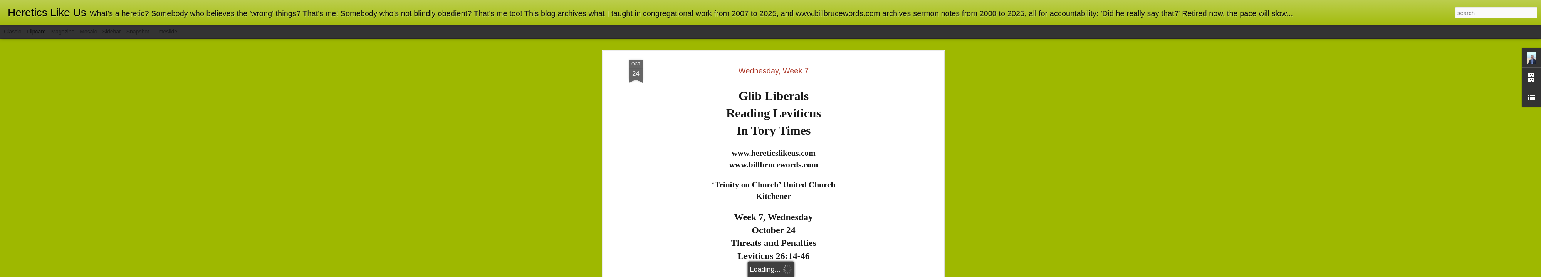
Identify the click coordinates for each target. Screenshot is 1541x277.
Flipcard (36, 31)
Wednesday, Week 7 (774, 40)
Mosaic (88, 31)
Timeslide (165, 31)
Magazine (63, 31)
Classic (12, 31)
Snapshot (137, 31)
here (807, 251)
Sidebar (111, 31)
